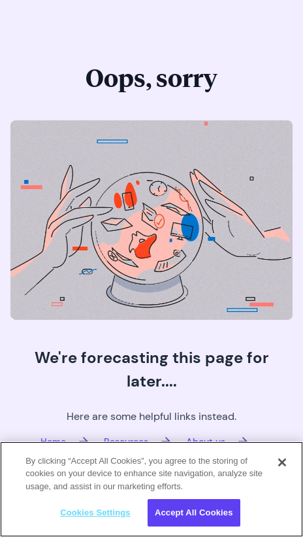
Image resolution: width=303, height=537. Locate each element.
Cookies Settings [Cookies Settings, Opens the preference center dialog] (95, 512)
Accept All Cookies (194, 512)
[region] (151, 489)
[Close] (282, 462)
